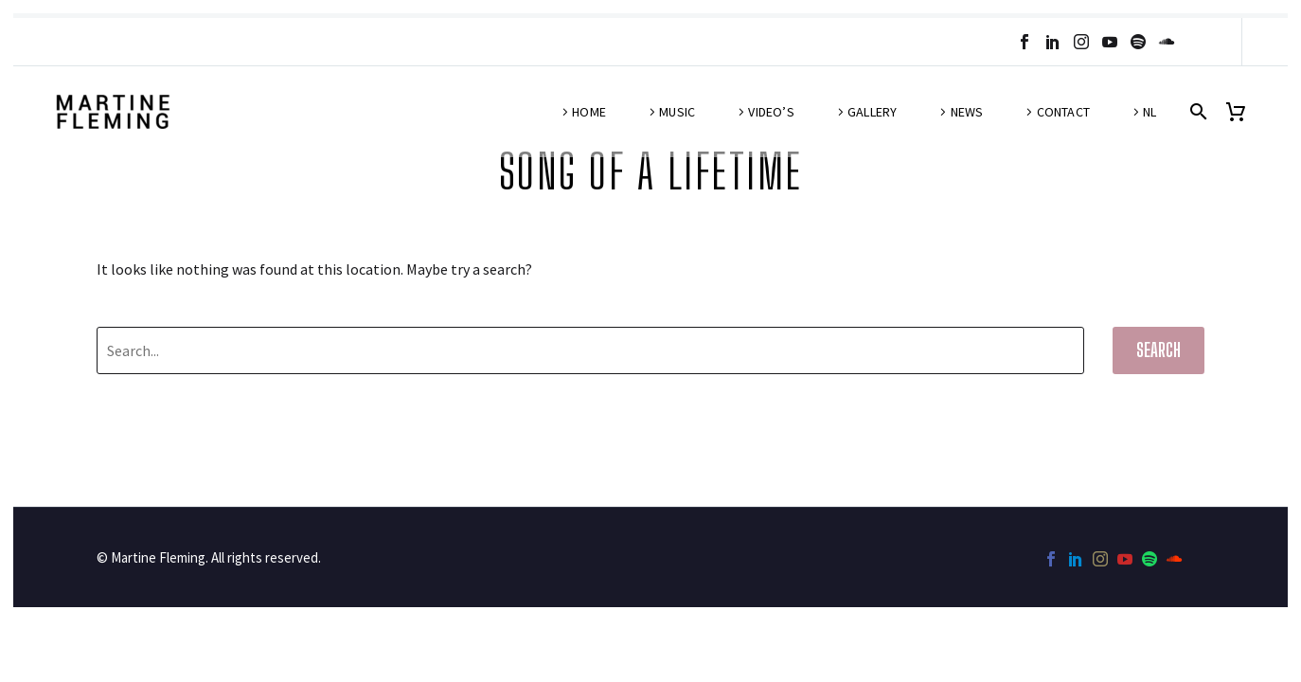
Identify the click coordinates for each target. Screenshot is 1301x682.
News (967, 111)
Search (1158, 350)
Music (677, 111)
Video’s (770, 111)
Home (589, 111)
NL (1149, 111)
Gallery (872, 111)
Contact (1063, 111)
